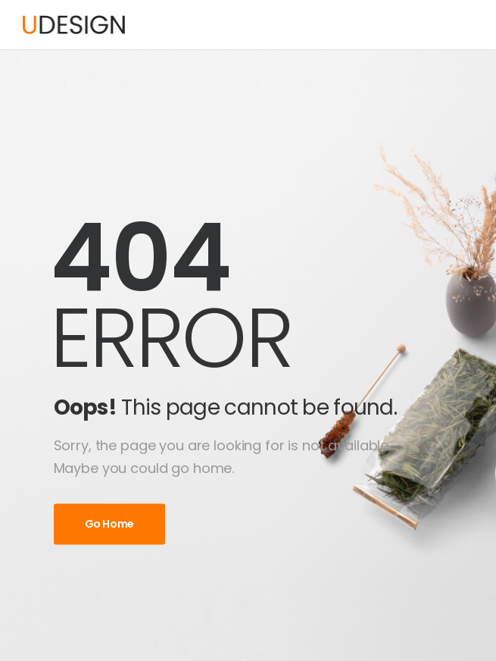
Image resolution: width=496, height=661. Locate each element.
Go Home (110, 523)
